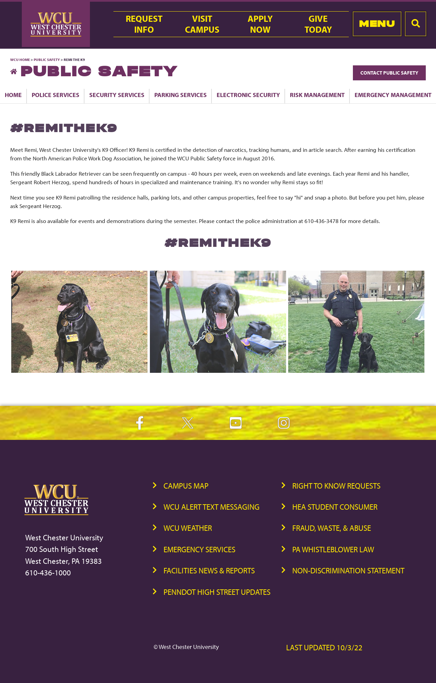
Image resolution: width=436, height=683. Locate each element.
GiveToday (318, 24)
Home (13, 95)
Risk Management (317, 95)
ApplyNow (260, 24)
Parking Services (180, 95)
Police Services (55, 95)
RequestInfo (144, 24)
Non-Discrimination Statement (348, 570)
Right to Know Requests (336, 486)
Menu (377, 24)
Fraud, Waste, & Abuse (331, 528)
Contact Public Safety (389, 72)
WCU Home (20, 59)
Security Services (116, 95)
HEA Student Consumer (334, 507)
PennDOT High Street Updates (217, 592)
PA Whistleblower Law (333, 549)
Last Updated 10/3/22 (324, 647)
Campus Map (186, 486)
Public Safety (47, 59)
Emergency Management (393, 95)
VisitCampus (202, 24)
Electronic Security (248, 95)
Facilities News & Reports (209, 570)
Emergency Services (199, 549)
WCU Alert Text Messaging (212, 507)
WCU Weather (188, 528)
